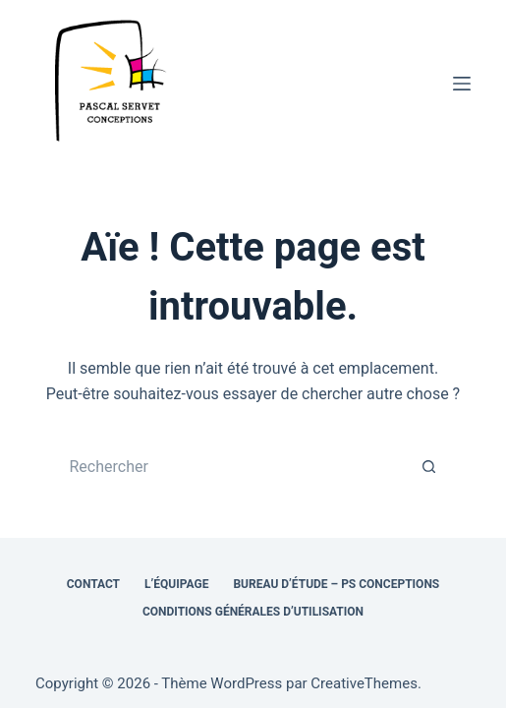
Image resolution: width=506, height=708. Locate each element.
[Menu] (462, 83)
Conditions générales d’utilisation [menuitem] (253, 612)
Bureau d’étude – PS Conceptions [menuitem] (336, 584)
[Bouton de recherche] (429, 467)
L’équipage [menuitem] (176, 584)
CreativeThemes (364, 683)
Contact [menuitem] (93, 584)
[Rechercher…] (233, 467)
